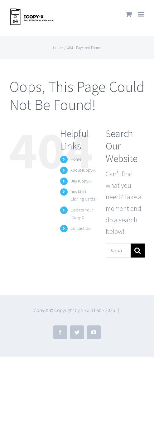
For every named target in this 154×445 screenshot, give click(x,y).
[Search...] (118, 251)
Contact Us (80, 228)
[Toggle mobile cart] (129, 14)
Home (75, 159)
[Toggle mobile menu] (141, 14)
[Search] (138, 251)
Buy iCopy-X (81, 181)
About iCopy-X (83, 170)
